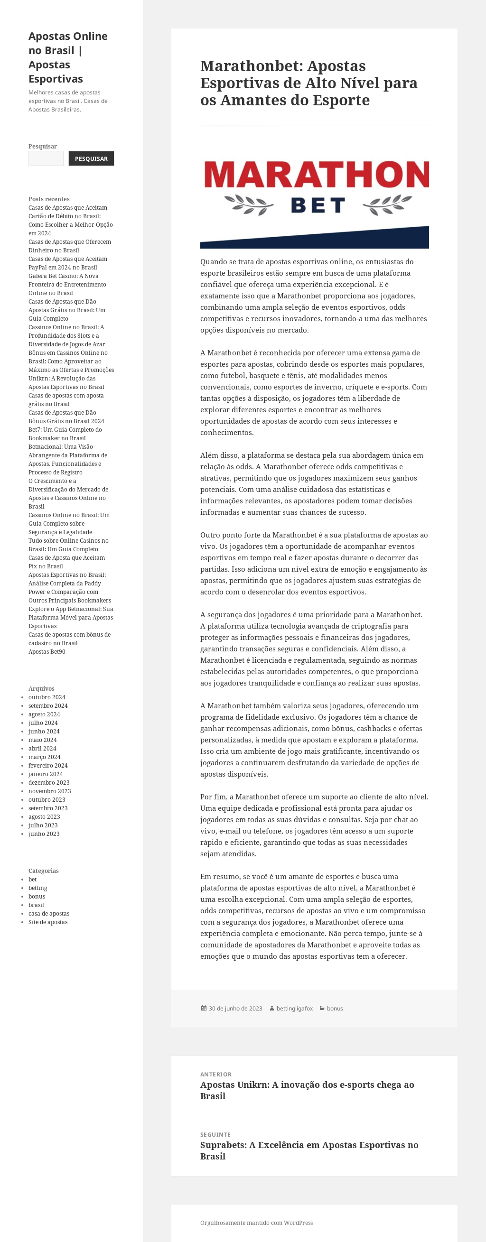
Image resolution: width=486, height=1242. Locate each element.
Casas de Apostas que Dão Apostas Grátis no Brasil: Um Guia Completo (66, 310)
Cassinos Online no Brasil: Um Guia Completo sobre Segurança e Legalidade (69, 523)
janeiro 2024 (45, 774)
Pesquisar (42, 146)
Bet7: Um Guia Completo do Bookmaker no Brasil (65, 434)
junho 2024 (44, 731)
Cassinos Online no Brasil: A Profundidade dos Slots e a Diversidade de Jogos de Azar (66, 335)
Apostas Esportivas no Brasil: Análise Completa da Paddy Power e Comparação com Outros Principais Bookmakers (69, 587)
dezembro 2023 (49, 783)
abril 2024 (42, 748)
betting (37, 888)
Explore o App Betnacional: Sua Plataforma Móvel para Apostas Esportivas (70, 617)
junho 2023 (44, 834)
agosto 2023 (44, 817)
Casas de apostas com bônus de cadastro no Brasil (69, 638)
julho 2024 (43, 723)
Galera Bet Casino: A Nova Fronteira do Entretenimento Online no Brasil (67, 284)
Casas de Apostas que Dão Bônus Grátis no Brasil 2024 (66, 416)
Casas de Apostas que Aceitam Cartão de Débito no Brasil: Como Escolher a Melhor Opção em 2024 (70, 220)
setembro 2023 (48, 808)
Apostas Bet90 (46, 652)
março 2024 (44, 757)
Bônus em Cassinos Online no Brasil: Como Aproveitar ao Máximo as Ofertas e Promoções (71, 361)
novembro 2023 (49, 791)
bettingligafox (295, 1008)
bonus (36, 896)
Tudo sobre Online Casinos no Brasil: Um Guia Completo (68, 545)
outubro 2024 (46, 697)
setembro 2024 (48, 706)
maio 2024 (42, 740)
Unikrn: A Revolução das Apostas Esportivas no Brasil (66, 382)
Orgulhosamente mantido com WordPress (256, 1223)
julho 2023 (43, 825)
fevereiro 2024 (48, 765)
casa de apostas (48, 913)
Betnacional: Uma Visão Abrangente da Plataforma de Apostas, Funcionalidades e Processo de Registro (67, 459)
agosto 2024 (44, 714)
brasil (36, 905)
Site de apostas (47, 922)
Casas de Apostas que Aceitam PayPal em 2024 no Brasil (67, 263)
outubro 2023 (46, 800)
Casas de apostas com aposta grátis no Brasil (66, 399)
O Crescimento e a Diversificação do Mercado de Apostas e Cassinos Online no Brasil (68, 493)
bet (32, 879)
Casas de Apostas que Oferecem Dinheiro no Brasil (69, 246)
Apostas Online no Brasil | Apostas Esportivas (68, 56)
